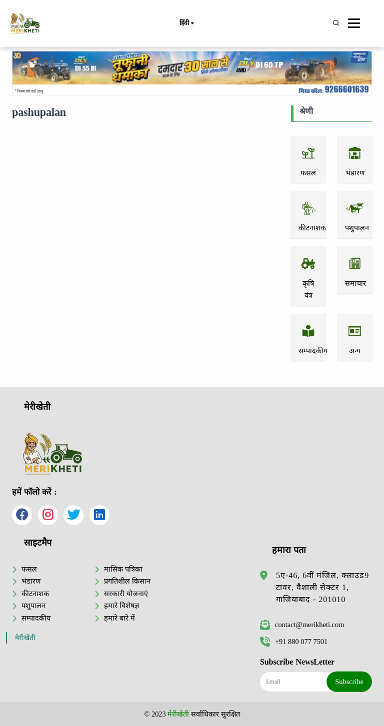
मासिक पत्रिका (123, 569)
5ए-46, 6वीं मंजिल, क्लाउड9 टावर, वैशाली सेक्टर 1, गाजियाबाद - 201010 (322, 587)
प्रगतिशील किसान (127, 581)
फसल (29, 569)
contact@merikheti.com (302, 625)
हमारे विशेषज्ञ (121, 606)
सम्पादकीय (36, 618)
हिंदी (187, 23)
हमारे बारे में (119, 618)
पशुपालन (34, 606)
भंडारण (31, 581)
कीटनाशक (35, 594)
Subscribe (349, 682)
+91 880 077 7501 (294, 642)
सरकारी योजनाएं (126, 594)
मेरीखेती (25, 638)
